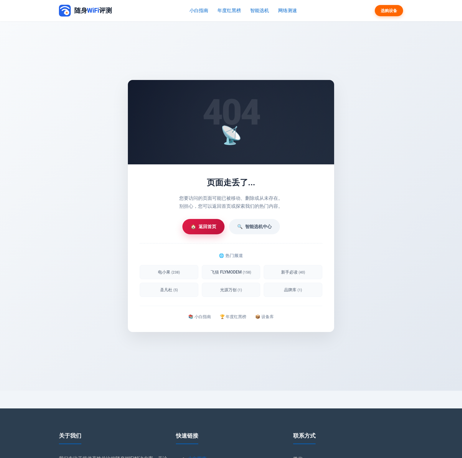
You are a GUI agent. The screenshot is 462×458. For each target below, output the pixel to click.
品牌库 (293, 289)
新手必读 (293, 272)
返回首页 (203, 226)
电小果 (169, 272)
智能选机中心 (254, 226)
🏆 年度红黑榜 (233, 316)
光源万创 (231, 289)
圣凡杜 (169, 289)
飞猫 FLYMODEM (231, 272)
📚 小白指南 (199, 316)
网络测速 (287, 10)
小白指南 (199, 10)
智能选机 (259, 10)
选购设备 (389, 10)
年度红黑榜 (229, 10)
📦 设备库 (264, 316)
